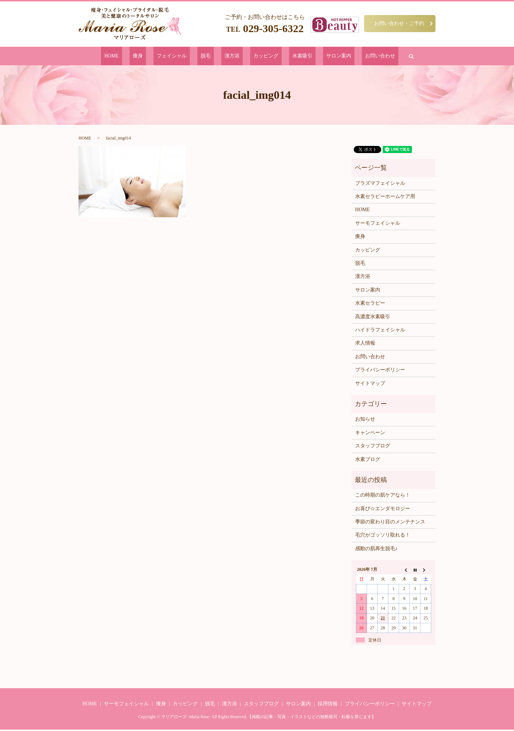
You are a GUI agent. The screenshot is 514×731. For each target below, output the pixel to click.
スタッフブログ (372, 447)
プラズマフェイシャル (380, 184)
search (375, 56)
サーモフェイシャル (377, 224)
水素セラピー (370, 304)
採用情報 (328, 705)
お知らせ (365, 420)
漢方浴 (233, 56)
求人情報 (365, 344)
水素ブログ (367, 460)
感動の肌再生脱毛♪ (376, 549)
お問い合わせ (349, 56)
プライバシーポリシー (380, 371)
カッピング (259, 56)
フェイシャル (188, 56)
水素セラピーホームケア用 (385, 197)
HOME (143, 56)
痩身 (162, 56)
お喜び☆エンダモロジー (382, 509)
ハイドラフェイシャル (380, 331)
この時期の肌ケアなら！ (382, 496)
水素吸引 (287, 56)
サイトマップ (370, 384)
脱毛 (214, 56)
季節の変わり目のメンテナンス (390, 523)
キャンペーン (370, 433)
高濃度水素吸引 (372, 317)
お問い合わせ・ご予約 (399, 23)
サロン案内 (316, 56)
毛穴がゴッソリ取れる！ (382, 536)
